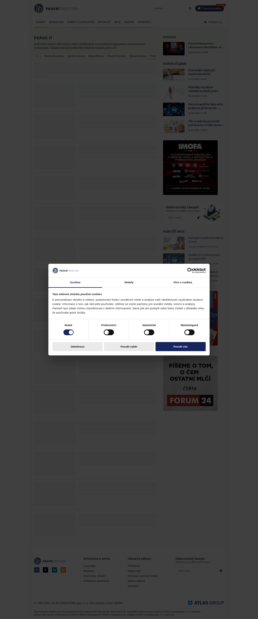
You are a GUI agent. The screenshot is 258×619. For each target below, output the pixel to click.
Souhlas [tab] (75, 282)
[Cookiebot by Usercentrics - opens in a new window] (190, 270)
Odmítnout (77, 346)
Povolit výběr (129, 346)
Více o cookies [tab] (182, 282)
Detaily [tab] (129, 282)
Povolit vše (180, 346)
